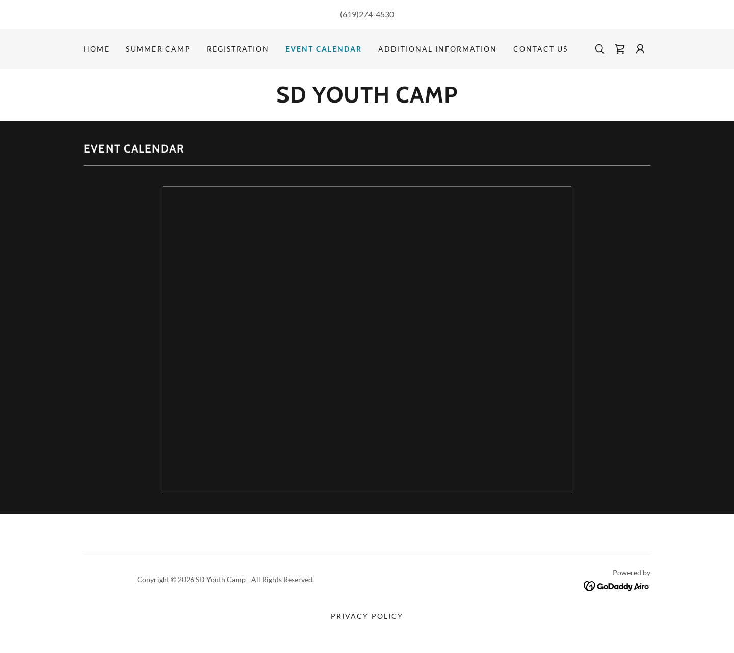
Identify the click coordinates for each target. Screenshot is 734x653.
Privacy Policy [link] (367, 616)
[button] (640, 49)
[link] (620, 49)
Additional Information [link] (437, 48)
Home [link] (97, 48)
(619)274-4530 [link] (367, 14)
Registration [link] (238, 48)
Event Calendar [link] (323, 48)
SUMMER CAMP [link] (158, 48)
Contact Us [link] (540, 48)
